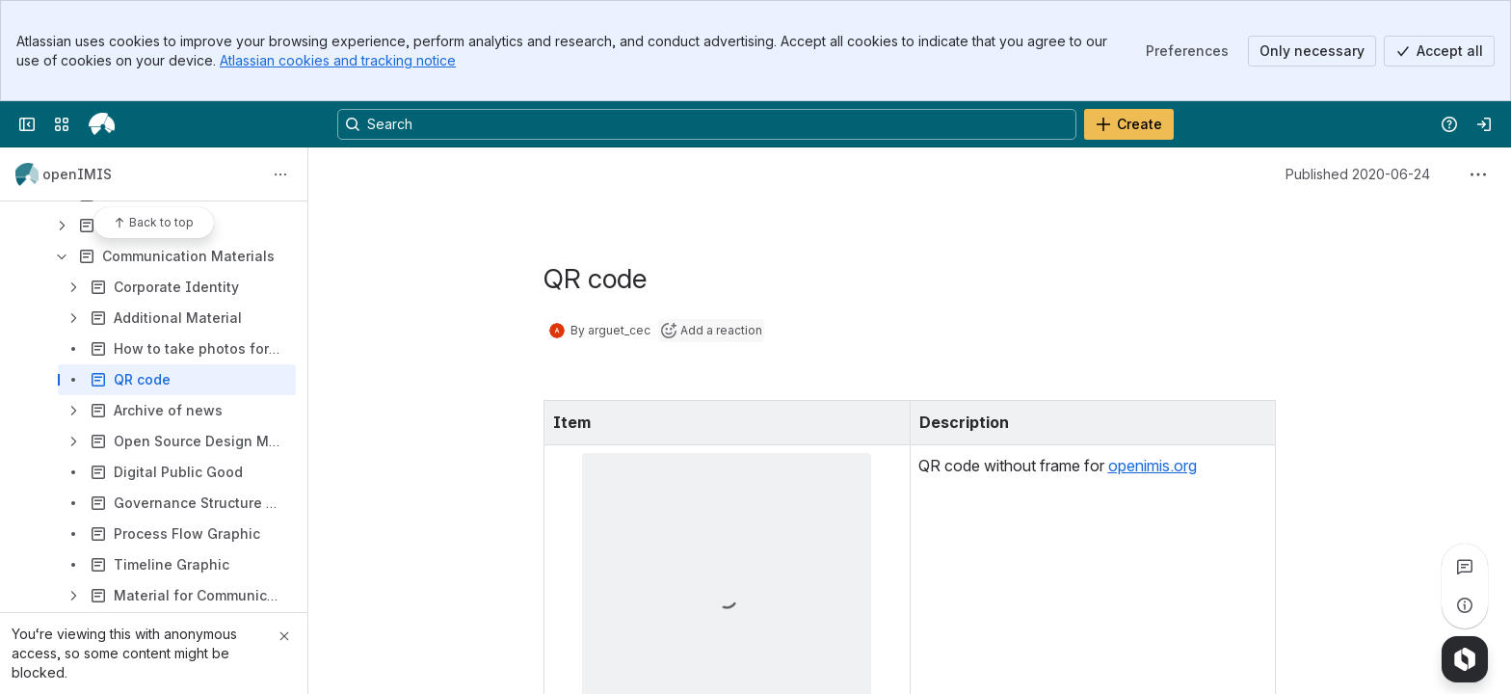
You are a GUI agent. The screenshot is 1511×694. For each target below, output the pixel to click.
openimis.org (1152, 465)
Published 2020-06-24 (1358, 174)
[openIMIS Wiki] (102, 124)
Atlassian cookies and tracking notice (338, 60)
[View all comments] (1464, 566)
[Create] (1129, 124)
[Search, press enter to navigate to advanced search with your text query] (706, 124)
